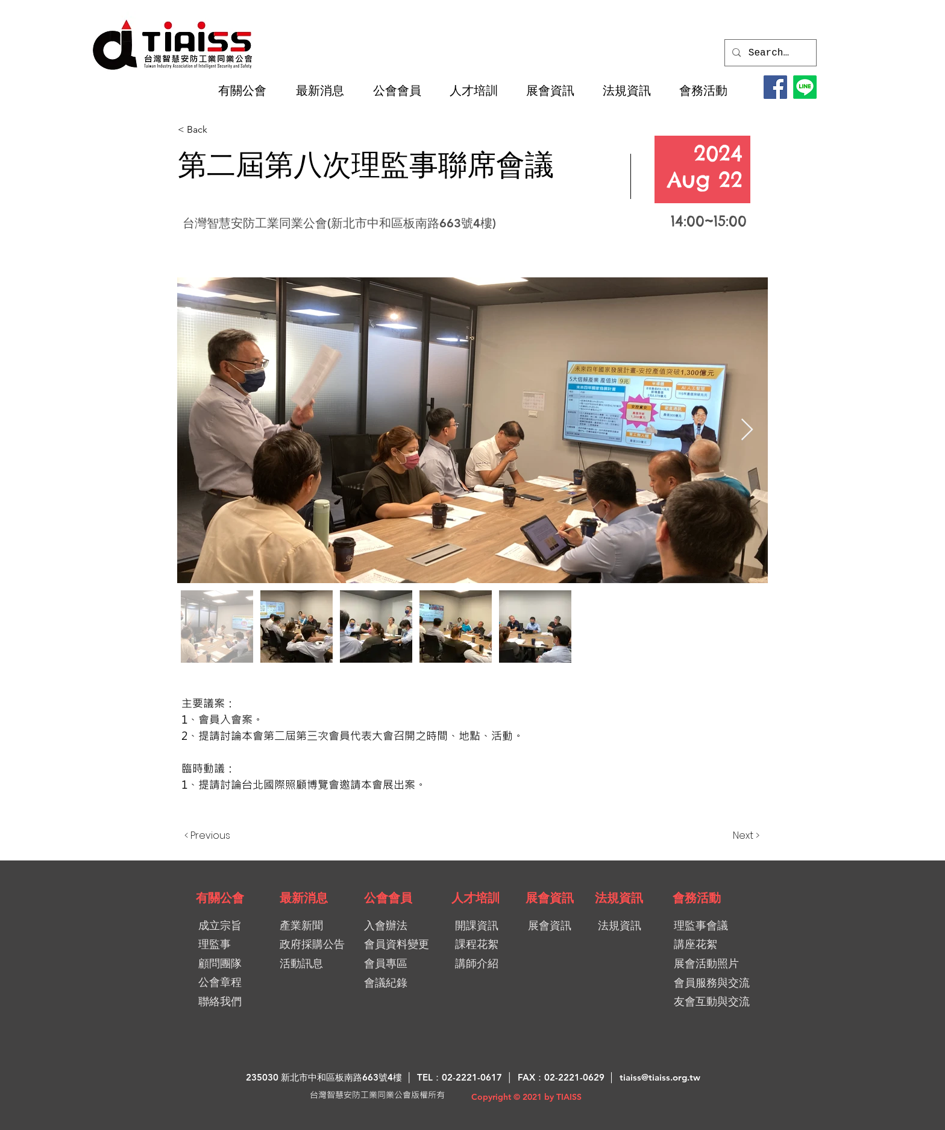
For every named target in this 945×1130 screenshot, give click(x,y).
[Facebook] (775, 87)
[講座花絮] (711, 944)
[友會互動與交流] (716, 1001)
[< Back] (220, 129)
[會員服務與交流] (722, 982)
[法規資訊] (619, 898)
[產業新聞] (312, 925)
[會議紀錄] (407, 982)
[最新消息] (304, 898)
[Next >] (729, 836)
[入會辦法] (407, 925)
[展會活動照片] (716, 963)
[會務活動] (696, 898)
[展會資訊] (549, 898)
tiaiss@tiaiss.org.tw (660, 1077)
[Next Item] (747, 430)
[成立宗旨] (220, 925)
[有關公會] (220, 898)
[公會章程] (220, 982)
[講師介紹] (482, 963)
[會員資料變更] (401, 944)
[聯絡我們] (220, 1001)
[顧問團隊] (220, 963)
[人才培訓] (475, 898)
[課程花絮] (482, 944)
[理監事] (214, 944)
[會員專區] (407, 963)
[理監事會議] (716, 925)
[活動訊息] (314, 963)
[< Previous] (224, 836)
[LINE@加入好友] (805, 87)
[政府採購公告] (317, 944)
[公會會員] (388, 898)
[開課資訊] (483, 925)
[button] (247, 90)
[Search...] (770, 53)
